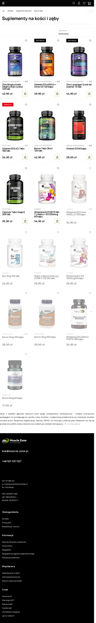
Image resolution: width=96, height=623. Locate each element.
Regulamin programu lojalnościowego (18, 554)
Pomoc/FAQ (7, 546)
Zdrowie (10, 11)
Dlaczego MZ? (8, 600)
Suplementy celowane (23, 11)
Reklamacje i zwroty (10, 527)
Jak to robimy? (8, 616)
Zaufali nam (7, 608)
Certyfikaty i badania (11, 612)
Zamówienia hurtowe (11, 577)
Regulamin (6, 550)
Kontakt (5, 519)
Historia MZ (7, 596)
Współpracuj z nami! (11, 573)
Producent (6, 523)
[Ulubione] (26, 40)
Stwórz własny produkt (12, 581)
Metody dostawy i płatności (14, 542)
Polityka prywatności (11, 558)
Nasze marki (7, 604)
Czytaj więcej (73, 424)
